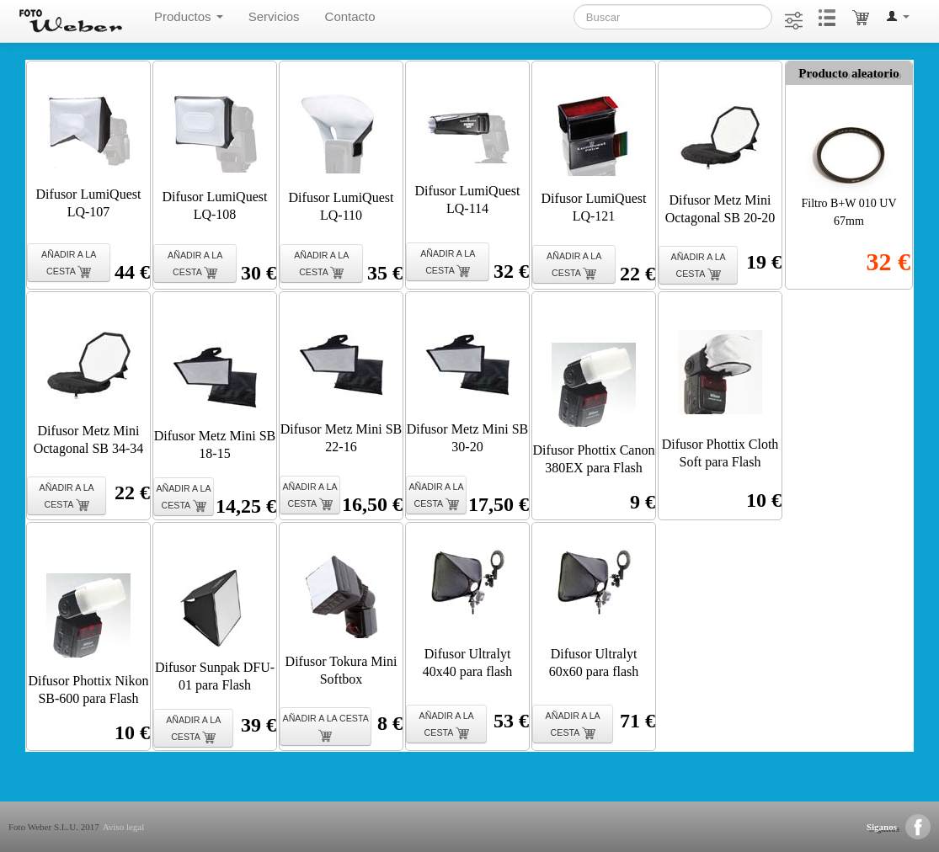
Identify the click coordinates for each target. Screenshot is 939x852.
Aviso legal (124, 827)
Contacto (350, 16)
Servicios (274, 16)
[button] (897, 17)
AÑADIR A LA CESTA (68, 264)
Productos (188, 16)
